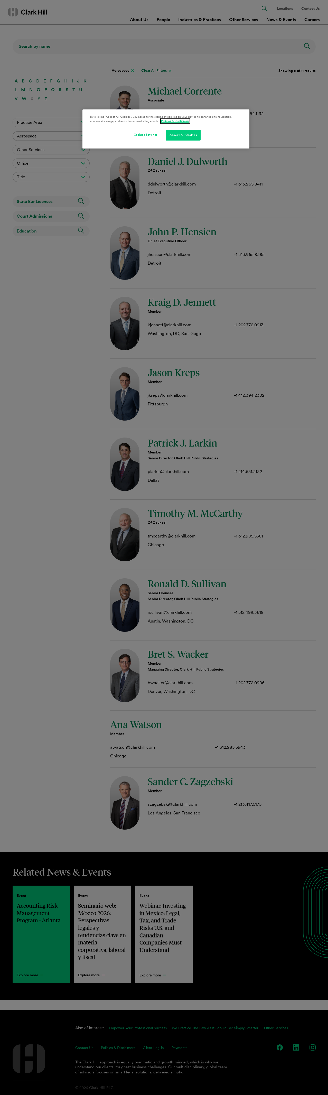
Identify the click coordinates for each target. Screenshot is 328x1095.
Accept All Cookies (183, 135)
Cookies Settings (145, 134)
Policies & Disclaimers (175, 121)
